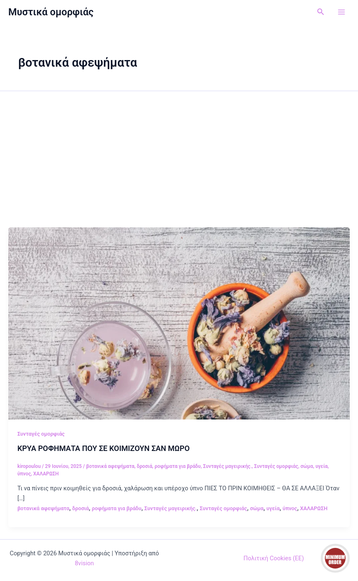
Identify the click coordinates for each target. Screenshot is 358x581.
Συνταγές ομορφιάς (41, 434)
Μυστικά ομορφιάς (51, 12)
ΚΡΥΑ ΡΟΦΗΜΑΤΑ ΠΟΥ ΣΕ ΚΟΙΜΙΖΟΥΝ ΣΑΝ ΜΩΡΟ (103, 448)
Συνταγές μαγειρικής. (227, 466)
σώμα (306, 466)
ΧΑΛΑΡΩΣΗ (46, 474)
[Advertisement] (179, 165)
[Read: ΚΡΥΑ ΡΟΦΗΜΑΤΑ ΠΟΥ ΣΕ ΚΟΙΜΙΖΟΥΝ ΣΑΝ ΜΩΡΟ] (179, 323)
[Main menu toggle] (341, 12)
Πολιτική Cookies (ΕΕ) (273, 558)
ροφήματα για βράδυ (178, 466)
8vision (84, 563)
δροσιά (144, 466)
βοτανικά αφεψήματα (110, 466)
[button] (320, 12)
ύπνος (24, 474)
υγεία (321, 466)
